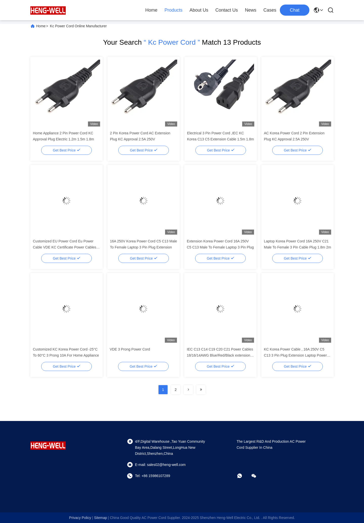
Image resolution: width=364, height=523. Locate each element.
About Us (199, 10)
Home (151, 10)
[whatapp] (243, 476)
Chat (294, 10)
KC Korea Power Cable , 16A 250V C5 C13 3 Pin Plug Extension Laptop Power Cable (295, 355)
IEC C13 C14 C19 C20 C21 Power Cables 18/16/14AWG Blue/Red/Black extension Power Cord (220, 355)
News (250, 10)
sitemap (100, 518)
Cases (269, 10)
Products (174, 10)
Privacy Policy (80, 518)
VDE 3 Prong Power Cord (130, 349)
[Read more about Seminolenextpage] (188, 389)
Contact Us (226, 10)
